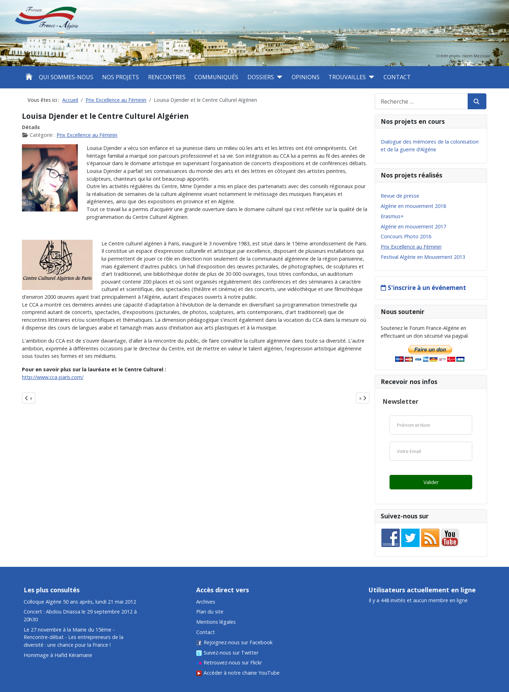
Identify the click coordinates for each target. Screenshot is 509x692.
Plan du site (209, 611)
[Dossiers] (278, 77)
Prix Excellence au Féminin (87, 135)
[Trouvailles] (370, 77)
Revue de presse (400, 195)
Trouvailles (347, 77)
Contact (397, 77)
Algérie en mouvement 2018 (413, 206)
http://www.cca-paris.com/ (52, 377)
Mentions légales (216, 621)
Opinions (306, 77)
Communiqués (216, 77)
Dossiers (260, 77)
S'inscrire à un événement (427, 288)
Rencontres (167, 77)
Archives (205, 601)
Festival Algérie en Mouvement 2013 (423, 257)
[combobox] (421, 101)
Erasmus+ (392, 216)
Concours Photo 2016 (406, 236)
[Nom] (431, 425)
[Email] (431, 451)
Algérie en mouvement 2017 (413, 226)
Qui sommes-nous (66, 77)
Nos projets (120, 77)
